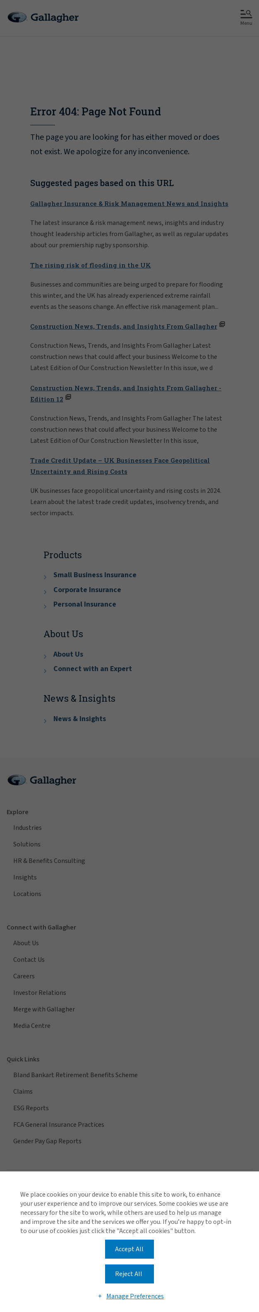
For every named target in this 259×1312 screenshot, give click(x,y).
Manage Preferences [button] (135, 1296)
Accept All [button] (129, 1249)
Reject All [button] (128, 1274)
